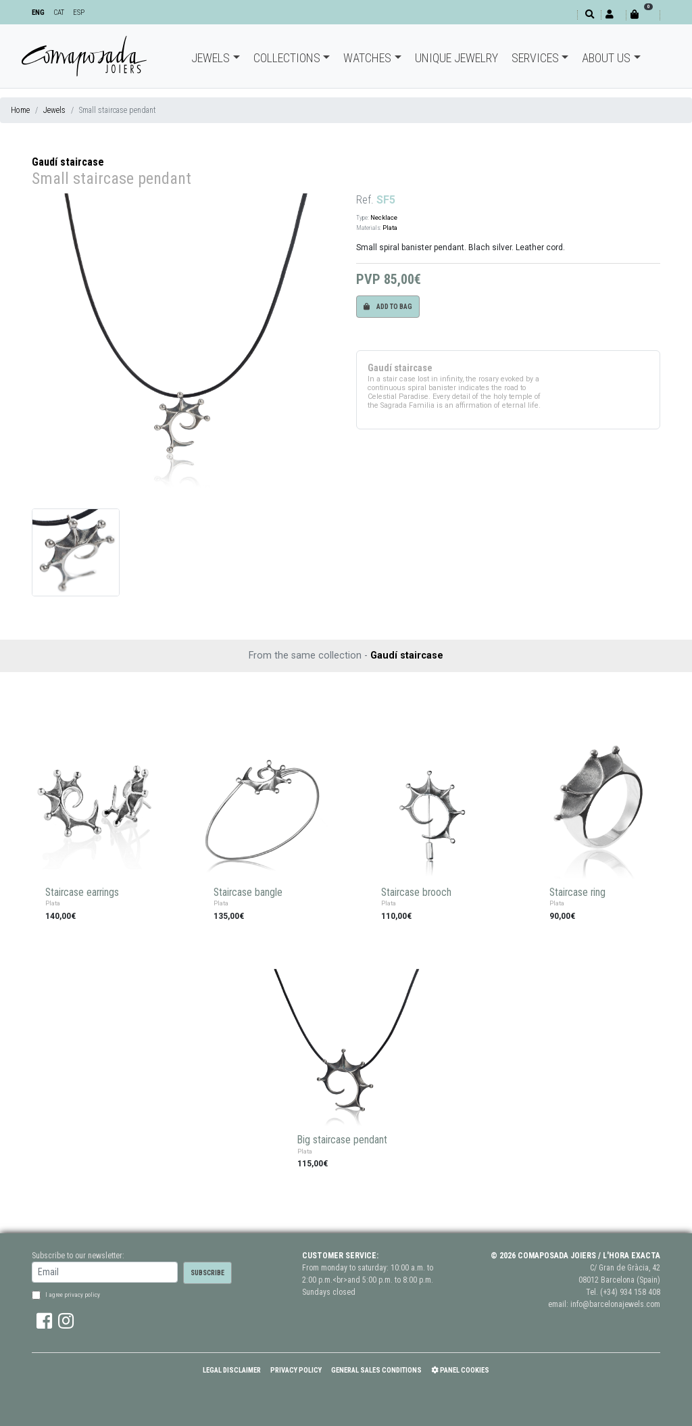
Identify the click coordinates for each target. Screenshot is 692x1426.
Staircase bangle (248, 892)
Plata (389, 227)
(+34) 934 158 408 (630, 1292)
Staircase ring (577, 892)
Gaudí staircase (68, 162)
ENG (38, 12)
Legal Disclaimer (232, 1370)
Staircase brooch (416, 892)
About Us (606, 58)
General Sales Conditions (376, 1370)
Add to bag (388, 306)
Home (20, 110)
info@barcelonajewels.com (615, 1304)
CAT (58, 12)
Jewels (210, 58)
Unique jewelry (456, 58)
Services (535, 58)
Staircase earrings (82, 892)
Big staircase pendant (342, 1140)
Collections (286, 58)
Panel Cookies (460, 1370)
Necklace (383, 217)
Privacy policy (296, 1370)
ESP (78, 12)
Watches (367, 58)
